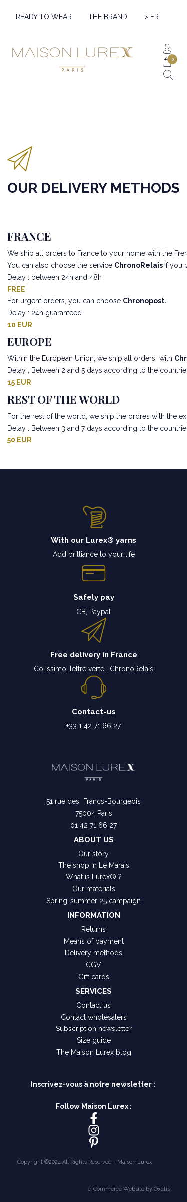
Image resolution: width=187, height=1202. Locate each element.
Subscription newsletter (94, 1028)
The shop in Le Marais (93, 865)
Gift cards (93, 977)
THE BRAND (107, 17)
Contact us (93, 1005)
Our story (93, 854)
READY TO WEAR (44, 17)
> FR (151, 17)
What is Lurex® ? (94, 877)
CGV (93, 965)
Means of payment (94, 941)
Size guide (94, 1040)
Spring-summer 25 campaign (93, 901)
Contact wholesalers (94, 1017)
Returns (93, 929)
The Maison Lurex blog (93, 1052)
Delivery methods (93, 953)
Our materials (93, 889)
